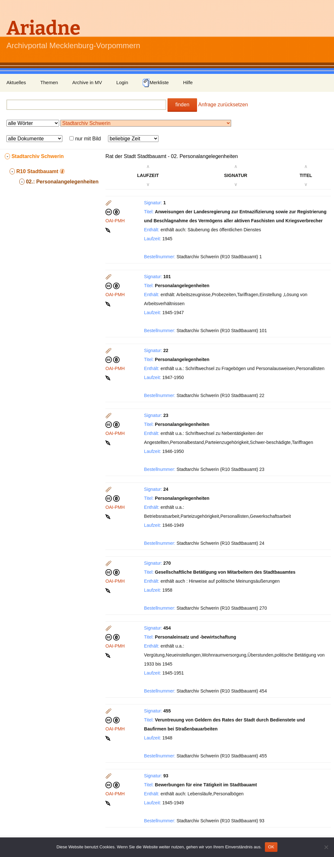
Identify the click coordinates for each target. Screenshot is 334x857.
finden (182, 104)
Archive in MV (87, 82)
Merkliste (155, 83)
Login (122, 82)
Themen (49, 82)
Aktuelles (16, 82)
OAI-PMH (115, 220)
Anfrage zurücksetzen (223, 104)
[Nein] (326, 847)
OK (271, 846)
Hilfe (188, 82)
